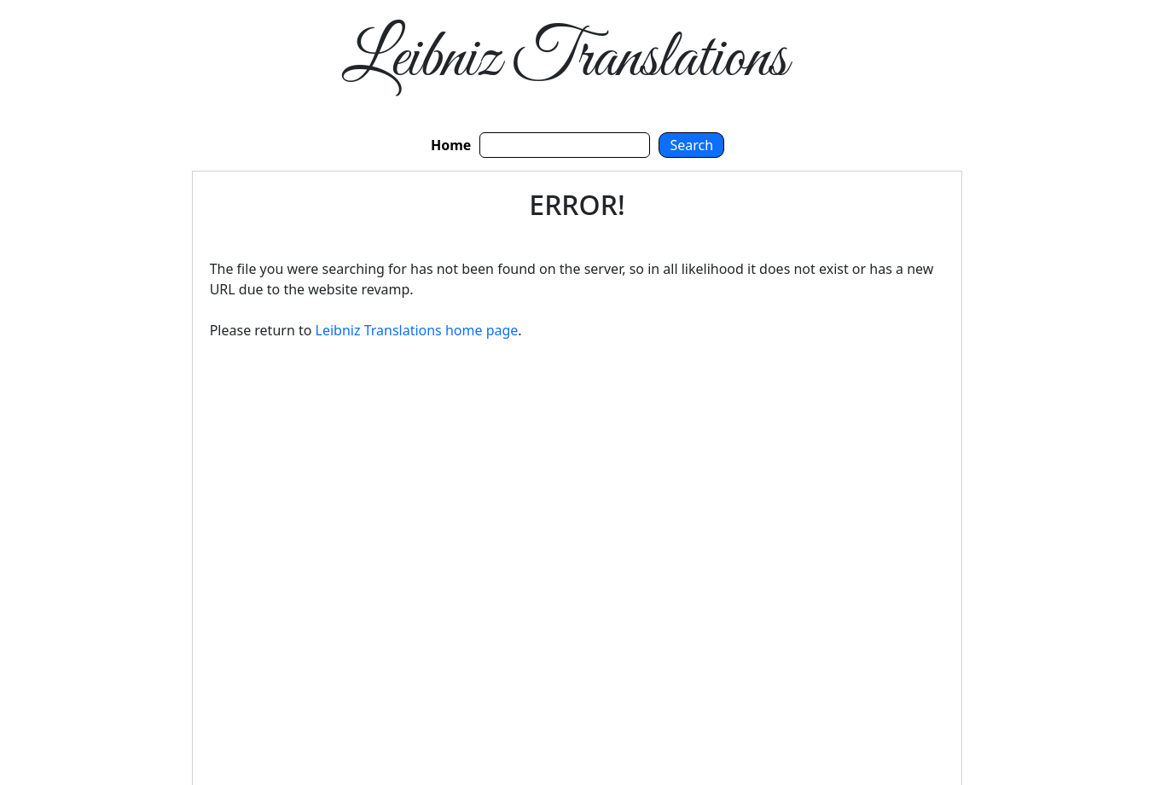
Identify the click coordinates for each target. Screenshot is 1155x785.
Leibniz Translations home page (417, 330)
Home (451, 145)
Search (691, 145)
